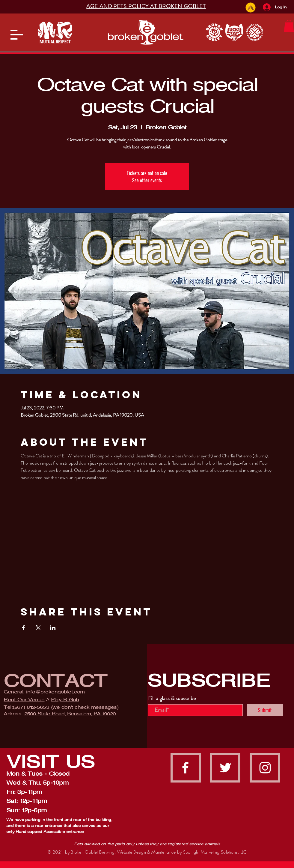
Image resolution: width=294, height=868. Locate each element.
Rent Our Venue (24, 699)
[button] (16, 35)
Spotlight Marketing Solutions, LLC (215, 852)
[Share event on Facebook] (23, 627)
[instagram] (265, 767)
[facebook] (185, 767)
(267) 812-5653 (31, 707)
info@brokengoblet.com (55, 691)
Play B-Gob (65, 699)
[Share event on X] (38, 627)
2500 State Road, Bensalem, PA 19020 (70, 713)
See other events (147, 180)
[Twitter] (225, 767)
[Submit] (265, 710)
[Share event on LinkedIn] (53, 627)
